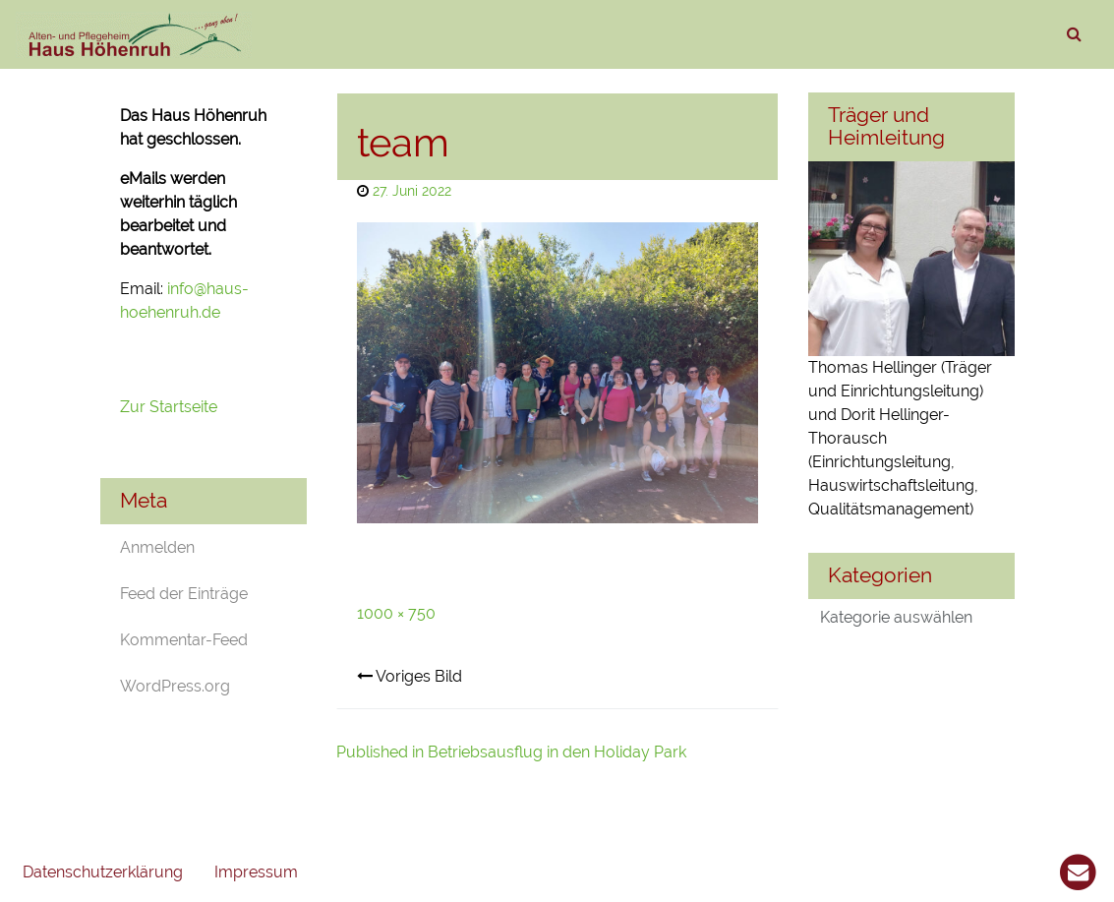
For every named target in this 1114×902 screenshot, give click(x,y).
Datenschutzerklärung (103, 872)
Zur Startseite (170, 406)
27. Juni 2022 (412, 190)
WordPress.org (175, 686)
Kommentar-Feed (184, 640)
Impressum (256, 872)
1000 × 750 (396, 613)
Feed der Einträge (184, 593)
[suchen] (1073, 34)
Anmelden (157, 547)
